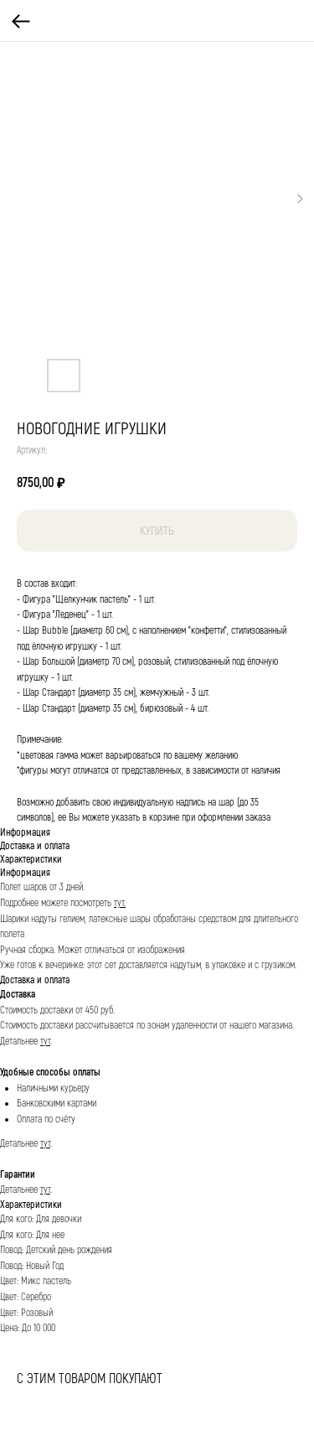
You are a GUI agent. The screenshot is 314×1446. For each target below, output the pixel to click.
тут (45, 1041)
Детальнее (20, 1041)
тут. (120, 903)
